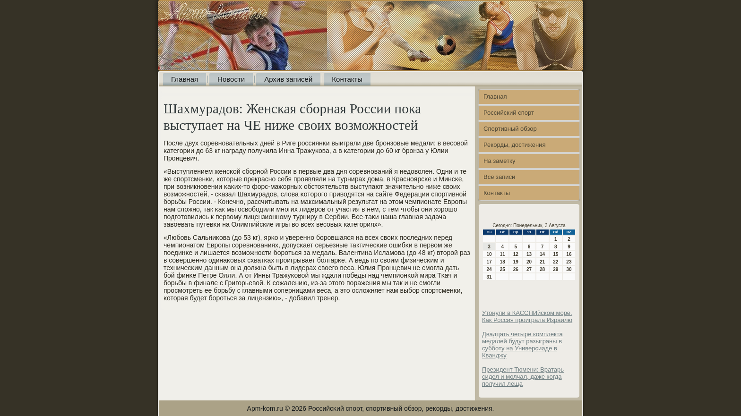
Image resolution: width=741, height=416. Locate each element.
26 (515, 269)
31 (489, 277)
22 (555, 261)
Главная (184, 79)
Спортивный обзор (510, 128)
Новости (231, 79)
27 (529, 269)
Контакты (347, 79)
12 (515, 254)
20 (529, 261)
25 (502, 269)
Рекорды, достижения (514, 144)
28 (542, 269)
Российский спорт (508, 112)
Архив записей (288, 79)
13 (529, 254)
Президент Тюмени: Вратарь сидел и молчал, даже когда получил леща (523, 376)
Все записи (499, 176)
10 (489, 254)
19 (515, 261)
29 (555, 269)
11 (502, 254)
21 (542, 261)
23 (568, 261)
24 (489, 269)
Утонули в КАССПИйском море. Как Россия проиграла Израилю (527, 316)
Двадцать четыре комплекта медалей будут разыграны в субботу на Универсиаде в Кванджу (522, 345)
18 (502, 261)
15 (555, 254)
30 (568, 269)
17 (489, 261)
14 (542, 254)
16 (568, 254)
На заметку (499, 160)
